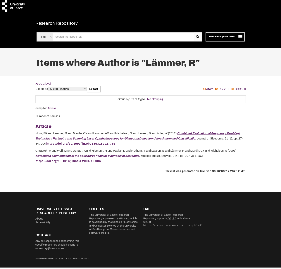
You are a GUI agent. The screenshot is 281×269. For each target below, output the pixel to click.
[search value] (123, 38)
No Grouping (155, 100)
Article (51, 109)
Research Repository (61, 24)
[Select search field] (45, 38)
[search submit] (198, 38)
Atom (209, 90)
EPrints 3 (124, 219)
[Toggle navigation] (225, 38)
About (39, 220)
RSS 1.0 (224, 90)
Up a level (44, 85)
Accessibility (42, 224)
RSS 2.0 (240, 90)
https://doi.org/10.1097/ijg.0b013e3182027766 (80, 145)
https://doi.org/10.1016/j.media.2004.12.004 (68, 162)
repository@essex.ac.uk (49, 249)
